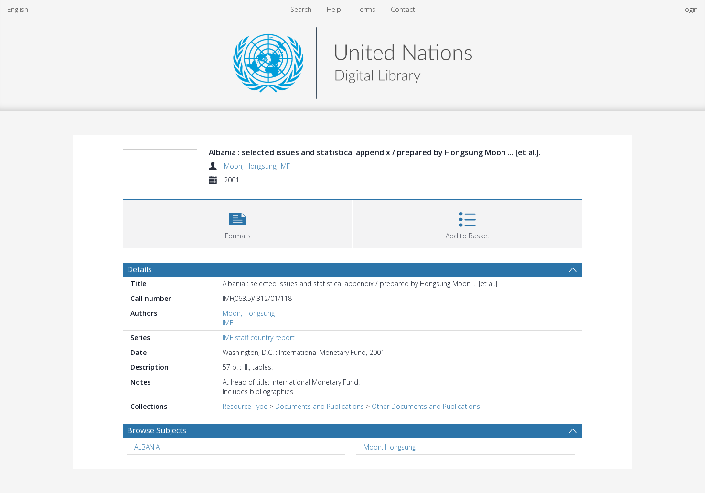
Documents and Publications (319, 406)
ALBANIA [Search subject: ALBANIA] (147, 446)
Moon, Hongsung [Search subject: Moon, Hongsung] (389, 446)
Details (139, 269)
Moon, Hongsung (250, 166)
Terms (365, 9)
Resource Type (245, 406)
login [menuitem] (691, 9)
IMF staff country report (259, 337)
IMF (284, 166)
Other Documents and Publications (426, 406)
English (17, 9)
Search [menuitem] (300, 9)
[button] (237, 223)
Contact (403, 9)
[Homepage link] (352, 60)
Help (334, 9)
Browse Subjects (156, 430)
